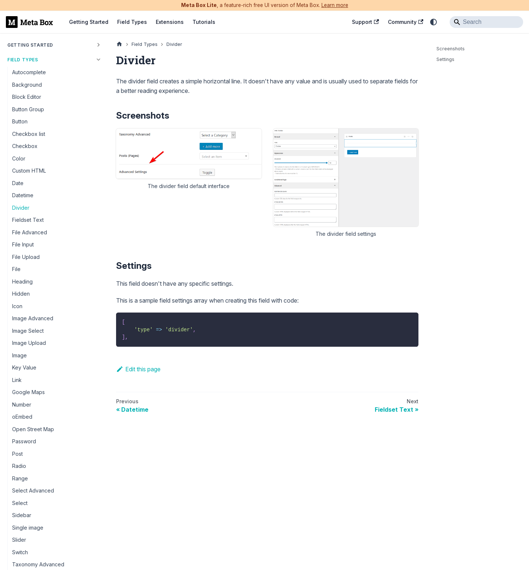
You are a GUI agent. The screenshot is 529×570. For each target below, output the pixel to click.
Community (405, 22)
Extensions (170, 22)
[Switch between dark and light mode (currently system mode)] (433, 22)
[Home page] (119, 44)
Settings (445, 59)
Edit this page (138, 369)
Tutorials (203, 22)
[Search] (486, 22)
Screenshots (450, 48)
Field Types (132, 22)
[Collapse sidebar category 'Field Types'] (98, 59)
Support (365, 22)
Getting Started (88, 22)
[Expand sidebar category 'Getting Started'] (98, 45)
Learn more (334, 5)
